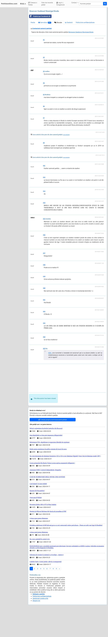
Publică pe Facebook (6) (39, 16)
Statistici (69, 22)
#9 (44, 168)
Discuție (58, 22)
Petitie (33, 22)
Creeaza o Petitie (32, 4)
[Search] (91, 3)
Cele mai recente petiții (47, 4)
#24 (44, 362)
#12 (44, 203)
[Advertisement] (68, 63)
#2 (44, 83)
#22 (44, 337)
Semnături (44, 22)
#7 (44, 143)
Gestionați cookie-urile (40, 624)
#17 (44, 279)
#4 (44, 108)
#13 (44, 217)
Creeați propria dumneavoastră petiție (52, 445)
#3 (44, 97)
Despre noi (36, 626)
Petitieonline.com (9, 3)
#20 (44, 314)
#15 (44, 244)
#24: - (50, 378)
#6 (44, 132)
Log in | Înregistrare (60, 4)
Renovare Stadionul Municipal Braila (81, 32)
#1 (44, 40)
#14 (44, 228)
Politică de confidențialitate (85, 22)
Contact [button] (74, 3)
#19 (44, 302)
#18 (44, 290)
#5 (44, 120)
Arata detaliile (66, 160)
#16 (44, 260)
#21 (44, 325)
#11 (44, 191)
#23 (44, 349)
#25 (44, 374)
